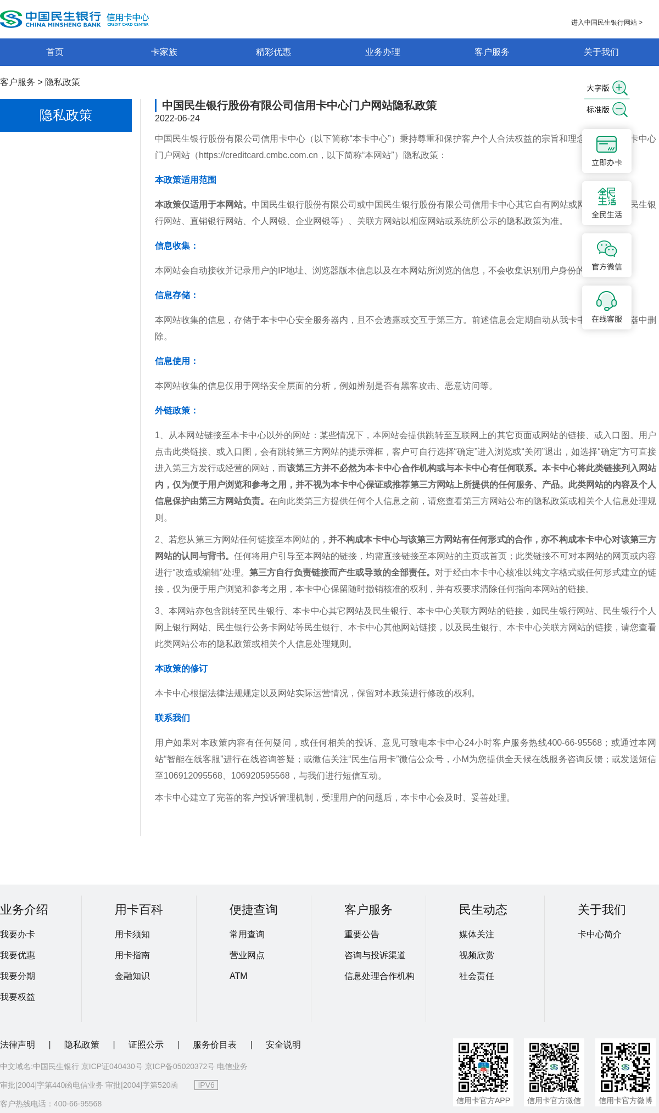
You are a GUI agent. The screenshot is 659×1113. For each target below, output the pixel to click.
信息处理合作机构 (379, 976)
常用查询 (247, 934)
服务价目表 (216, 1044)
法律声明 (18, 1044)
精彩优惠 (273, 52)
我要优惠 (17, 955)
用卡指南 (132, 955)
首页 (55, 52)
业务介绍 (24, 909)
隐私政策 (62, 82)
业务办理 (382, 52)
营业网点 (247, 955)
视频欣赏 (476, 955)
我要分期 (17, 976)
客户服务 (492, 52)
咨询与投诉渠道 (375, 955)
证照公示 (147, 1044)
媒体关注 (476, 934)
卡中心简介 (600, 934)
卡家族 (164, 52)
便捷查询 (254, 909)
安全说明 (283, 1044)
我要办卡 (17, 934)
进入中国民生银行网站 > (607, 22)
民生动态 (483, 909)
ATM (239, 976)
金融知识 (132, 976)
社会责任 (476, 976)
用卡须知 (132, 934)
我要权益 (17, 997)
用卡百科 (139, 909)
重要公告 (361, 934)
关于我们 (601, 52)
